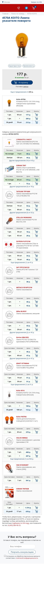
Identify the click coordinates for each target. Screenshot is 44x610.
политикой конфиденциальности (27, 558)
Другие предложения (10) (22, 160)
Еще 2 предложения (22, 92)
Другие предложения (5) (22, 186)
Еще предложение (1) (22, 262)
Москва (7, 2)
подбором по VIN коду (20, 523)
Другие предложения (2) (22, 332)
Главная (5, 14)
